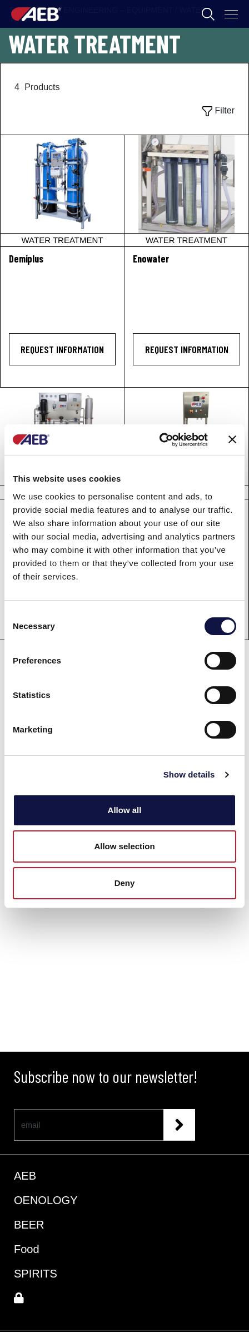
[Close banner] (232, 439)
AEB (25, 1176)
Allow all (125, 810)
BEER (29, 1225)
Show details (189, 774)
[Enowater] (186, 190)
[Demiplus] (62, 190)
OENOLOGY (45, 1200)
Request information (62, 349)
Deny (124, 883)
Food (26, 1249)
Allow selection (124, 846)
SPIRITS (35, 1273)
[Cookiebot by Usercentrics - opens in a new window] (159, 440)
